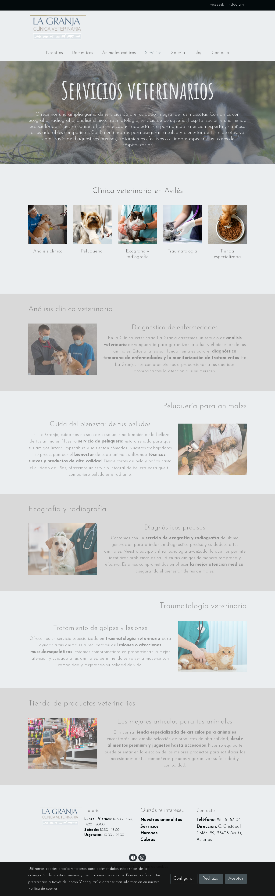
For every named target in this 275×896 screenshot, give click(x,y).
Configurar (183, 878)
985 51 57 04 (228, 820)
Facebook (216, 5)
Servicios (149, 826)
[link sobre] (53, 816)
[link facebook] (133, 857)
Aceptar (235, 878)
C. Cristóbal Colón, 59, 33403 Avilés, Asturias (219, 833)
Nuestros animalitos (161, 820)
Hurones (148, 833)
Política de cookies (42, 889)
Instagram (236, 5)
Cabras (147, 840)
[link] (58, 28)
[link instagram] (142, 857)
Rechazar (211, 878)
